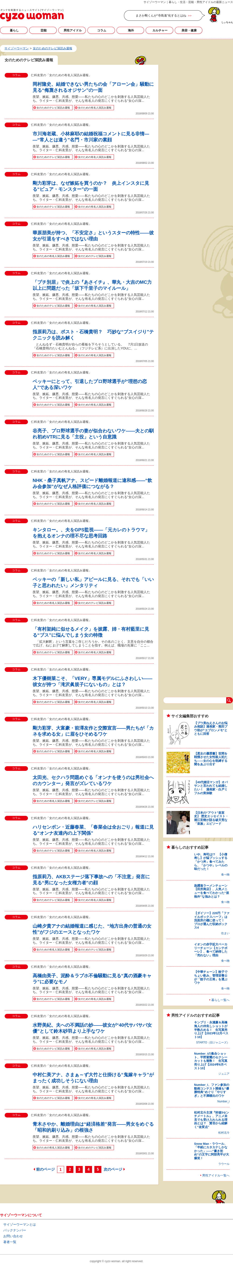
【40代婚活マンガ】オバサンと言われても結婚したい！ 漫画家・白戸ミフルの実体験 (211, 787)
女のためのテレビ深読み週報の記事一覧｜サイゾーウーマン (32, 15)
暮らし (14, 30)
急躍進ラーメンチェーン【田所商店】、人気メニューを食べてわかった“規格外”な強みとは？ (211, 891)
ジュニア (224, 1073)
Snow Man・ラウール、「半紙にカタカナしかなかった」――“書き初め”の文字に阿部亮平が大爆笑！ (211, 1151)
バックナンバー (14, 1230)
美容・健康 (189, 30)
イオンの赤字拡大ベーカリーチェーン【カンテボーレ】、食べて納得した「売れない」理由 (210, 950)
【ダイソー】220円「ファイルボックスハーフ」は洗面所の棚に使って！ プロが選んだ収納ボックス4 (212, 920)
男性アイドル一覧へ (216, 1175)
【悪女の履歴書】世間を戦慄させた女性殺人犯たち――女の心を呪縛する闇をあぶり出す (210, 759)
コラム (101, 30)
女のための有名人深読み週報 (94, 107)
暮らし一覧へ (220, 1000)
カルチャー (160, 30)
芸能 (44, 30)
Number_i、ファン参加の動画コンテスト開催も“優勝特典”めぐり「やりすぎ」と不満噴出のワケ (211, 1090)
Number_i (223, 1101)
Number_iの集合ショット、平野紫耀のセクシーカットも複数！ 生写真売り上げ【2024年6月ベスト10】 (210, 1061)
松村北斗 (224, 1132)
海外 (131, 30)
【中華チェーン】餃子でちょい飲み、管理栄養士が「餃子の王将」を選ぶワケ (210, 977)
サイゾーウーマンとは (19, 1224)
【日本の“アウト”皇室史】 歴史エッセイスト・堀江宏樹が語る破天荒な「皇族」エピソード (211, 818)
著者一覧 (9, 1242)
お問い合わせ (13, 1236)
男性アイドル (73, 30)
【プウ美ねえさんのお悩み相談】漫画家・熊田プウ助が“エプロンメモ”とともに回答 (210, 728)
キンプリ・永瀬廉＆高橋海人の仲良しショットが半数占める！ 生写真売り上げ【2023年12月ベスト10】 (211, 1030)
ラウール (224, 1163)
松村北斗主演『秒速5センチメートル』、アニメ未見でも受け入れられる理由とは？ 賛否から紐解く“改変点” (211, 1120)
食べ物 (225, 874)
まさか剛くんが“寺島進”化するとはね (161, 15)
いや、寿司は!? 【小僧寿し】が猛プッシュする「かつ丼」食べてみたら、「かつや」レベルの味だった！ (210, 862)
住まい (225, 933)
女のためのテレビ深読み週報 (53, 107)
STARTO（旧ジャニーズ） (213, 1042)
